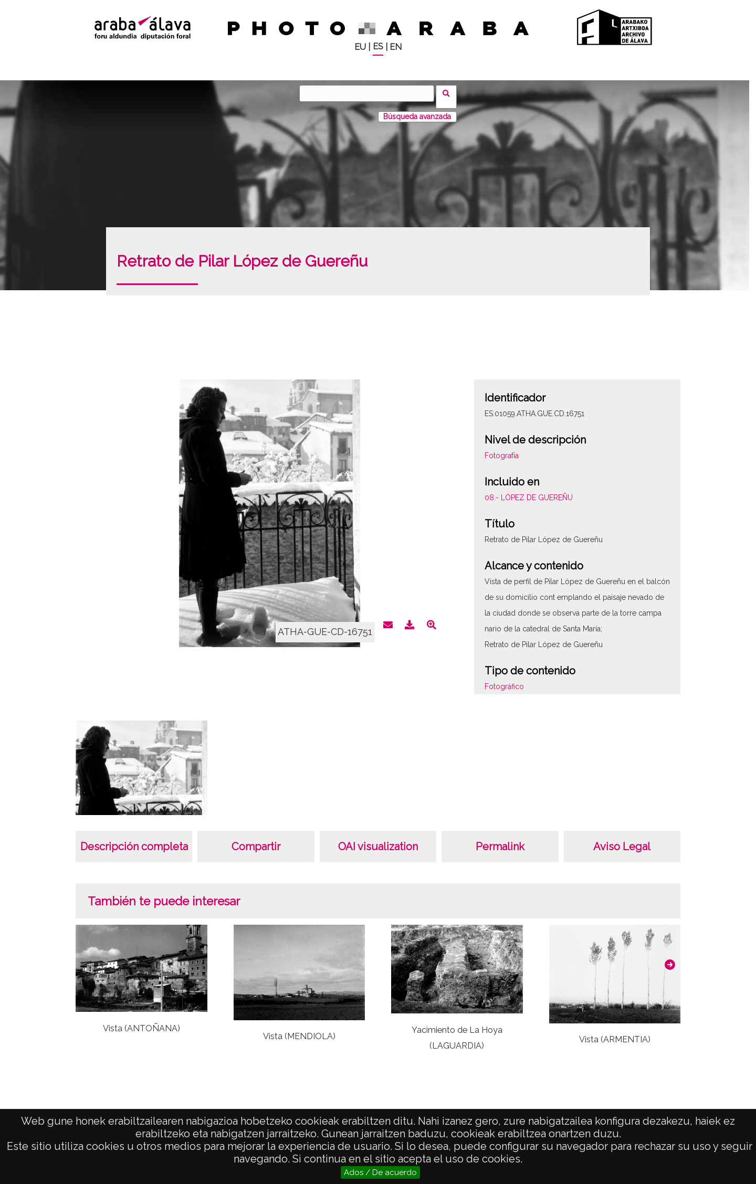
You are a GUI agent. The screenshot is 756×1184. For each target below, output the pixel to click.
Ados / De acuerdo (380, 1172)
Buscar (450, 93)
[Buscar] (370, 93)
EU (360, 47)
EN (396, 47)
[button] (670, 958)
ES (378, 46)
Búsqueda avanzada (417, 109)
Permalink (500, 839)
